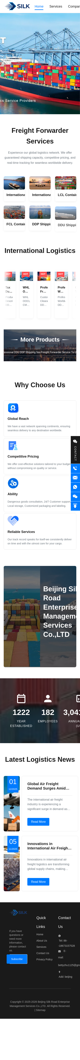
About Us (41, 940)
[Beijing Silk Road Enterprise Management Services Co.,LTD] (18, 913)
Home (39, 934)
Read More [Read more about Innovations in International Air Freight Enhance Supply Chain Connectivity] (38, 881)
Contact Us (42, 953)
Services (41, 946)
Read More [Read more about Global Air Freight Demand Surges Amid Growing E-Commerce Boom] (38, 821)
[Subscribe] (17, 959)
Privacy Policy (44, 959)
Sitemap (40, 1010)
